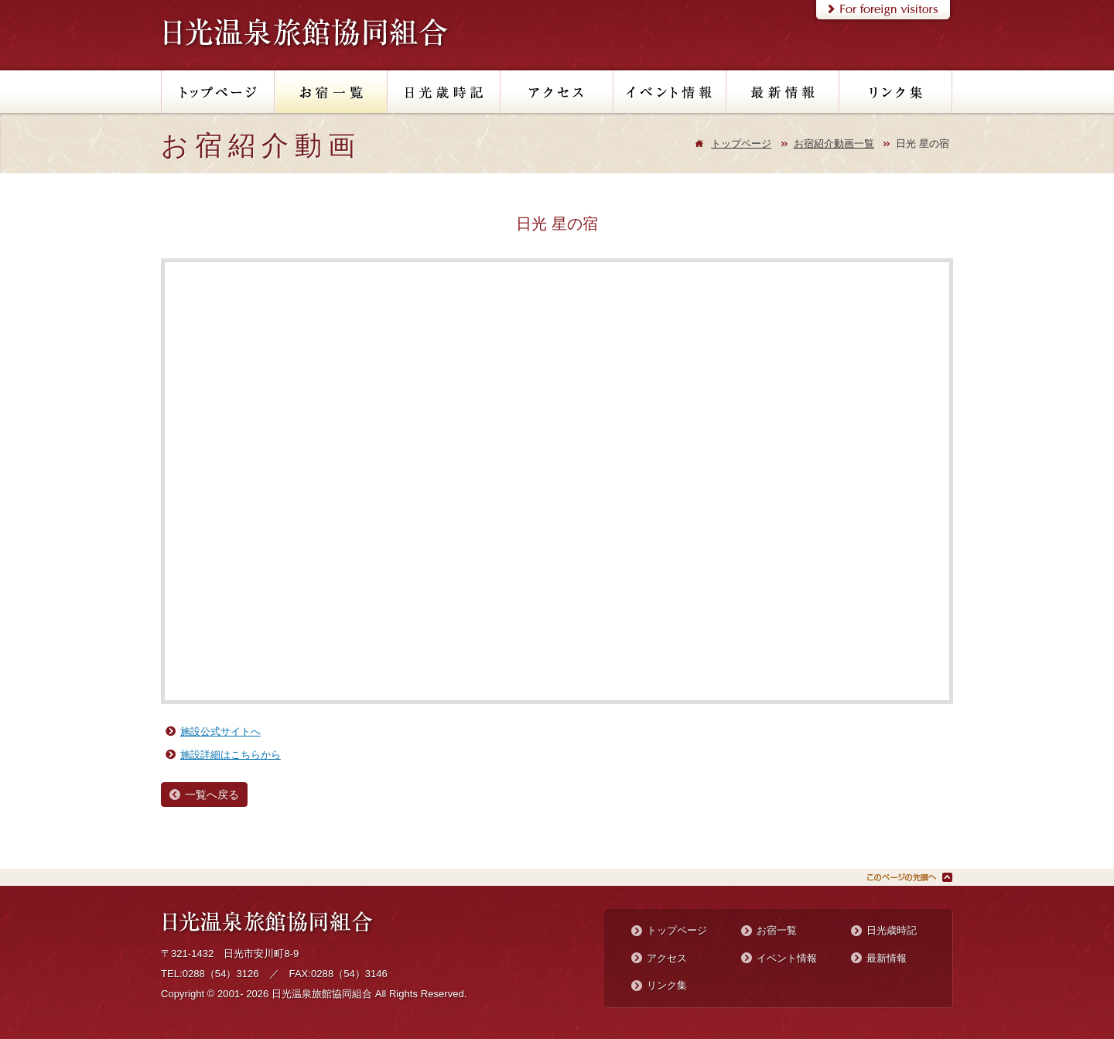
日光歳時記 (891, 930)
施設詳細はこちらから (230, 754)
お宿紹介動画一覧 (834, 143)
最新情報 (886, 958)
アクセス (667, 958)
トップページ (741, 143)
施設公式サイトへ (220, 731)
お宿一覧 (777, 930)
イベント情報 (787, 958)
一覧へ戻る (212, 794)
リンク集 (667, 985)
